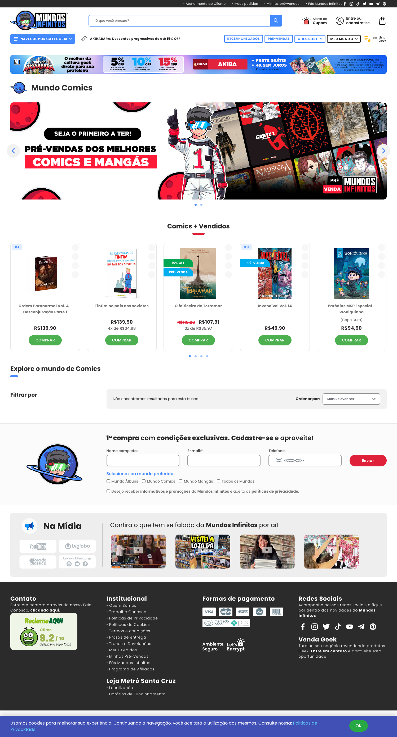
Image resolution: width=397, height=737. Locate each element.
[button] (195, 205)
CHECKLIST (310, 39)
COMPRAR (45, 340)
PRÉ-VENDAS (279, 39)
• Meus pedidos (245, 4)
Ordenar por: (308, 398)
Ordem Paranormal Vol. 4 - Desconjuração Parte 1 (45, 309)
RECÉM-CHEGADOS (243, 39)
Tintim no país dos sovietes (122, 306)
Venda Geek (318, 639)
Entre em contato (329, 651)
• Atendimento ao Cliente (204, 4)
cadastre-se (358, 22)
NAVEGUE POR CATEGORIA (43, 39)
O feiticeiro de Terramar (198, 306)
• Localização (120, 687)
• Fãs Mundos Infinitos (324, 4)
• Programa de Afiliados (131, 669)
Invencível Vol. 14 (275, 306)
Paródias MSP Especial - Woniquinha (351, 309)
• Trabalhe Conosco (127, 611)
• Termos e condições (128, 631)
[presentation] (13, 150)
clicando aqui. (45, 610)
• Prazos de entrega (126, 637)
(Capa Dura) (352, 320)
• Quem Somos (121, 605)
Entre (351, 18)
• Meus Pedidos (122, 650)
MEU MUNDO (344, 39)
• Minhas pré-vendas (281, 4)
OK (358, 726)
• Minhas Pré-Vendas (128, 656)
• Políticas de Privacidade (132, 618)
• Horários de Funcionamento (136, 694)
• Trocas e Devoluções (129, 643)
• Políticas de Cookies (128, 624)
